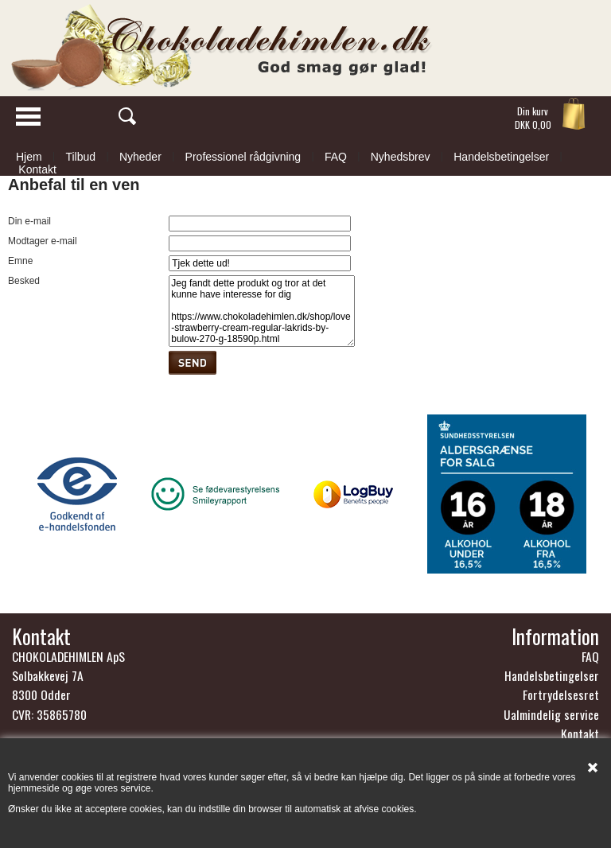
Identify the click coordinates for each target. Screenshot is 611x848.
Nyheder (140, 156)
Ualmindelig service (551, 714)
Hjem (29, 156)
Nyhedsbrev (400, 156)
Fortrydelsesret (561, 694)
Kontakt (37, 169)
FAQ (336, 156)
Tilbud (80, 156)
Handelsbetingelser (501, 156)
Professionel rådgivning (243, 156)
